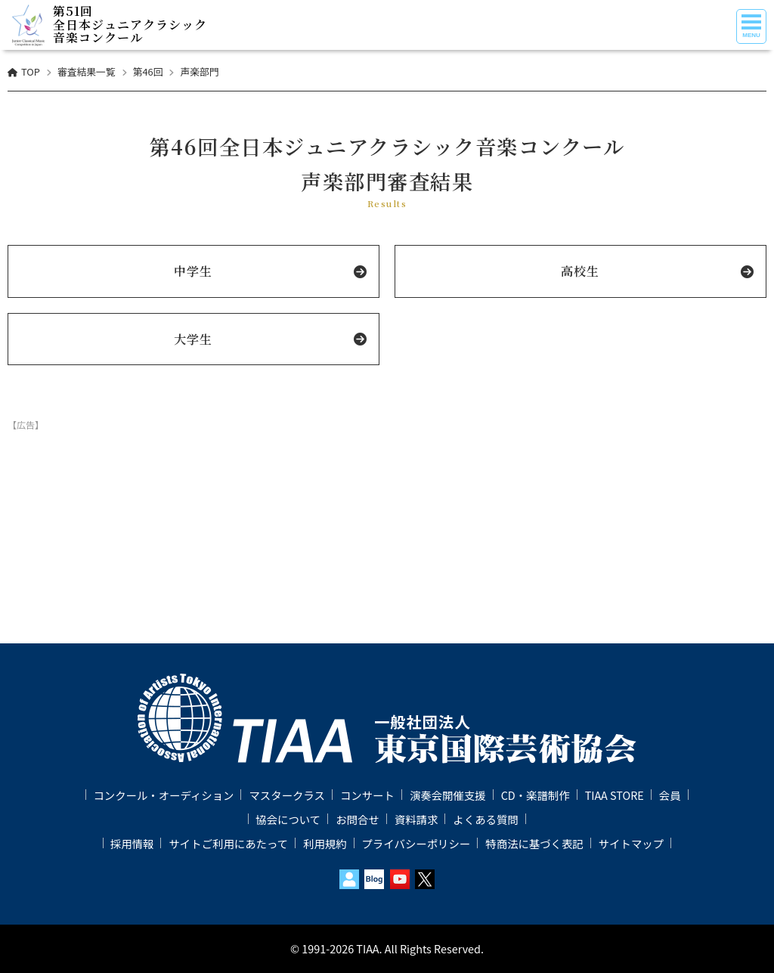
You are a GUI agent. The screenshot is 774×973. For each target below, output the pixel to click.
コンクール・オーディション (163, 795)
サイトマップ (631, 843)
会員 (670, 795)
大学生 (193, 339)
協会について (287, 819)
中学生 (193, 271)
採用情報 (132, 843)
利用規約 (325, 843)
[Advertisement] (387, 473)
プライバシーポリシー (416, 843)
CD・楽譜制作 (535, 795)
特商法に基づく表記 (534, 843)
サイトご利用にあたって (228, 843)
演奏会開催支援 (448, 795)
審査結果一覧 (86, 71)
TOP (30, 71)
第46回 (148, 71)
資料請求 (416, 819)
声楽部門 (199, 71)
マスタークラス (286, 795)
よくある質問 (485, 819)
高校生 (580, 271)
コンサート (367, 795)
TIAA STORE (614, 795)
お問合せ (357, 819)
